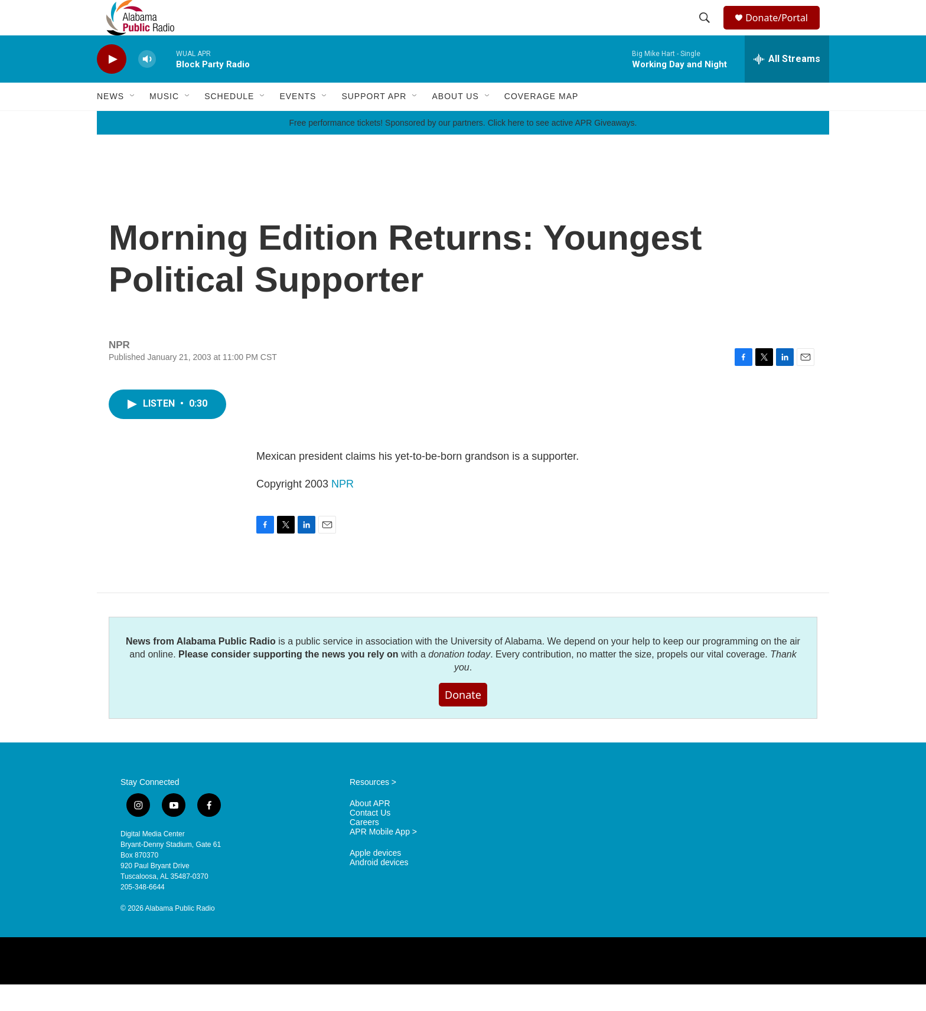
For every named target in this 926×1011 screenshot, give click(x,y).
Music (164, 122)
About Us (455, 122)
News (110, 122)
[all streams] (787, 85)
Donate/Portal (782, 31)
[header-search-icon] (706, 31)
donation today (459, 681)
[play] (111, 86)
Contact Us (370, 839)
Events (297, 122)
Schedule (229, 122)
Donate (463, 721)
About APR (370, 830)
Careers (364, 849)
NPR (342, 510)
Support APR (373, 122)
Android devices (379, 889)
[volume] (147, 86)
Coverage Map (541, 122)
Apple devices (375, 879)
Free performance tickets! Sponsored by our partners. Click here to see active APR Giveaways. (463, 149)
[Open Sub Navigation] (133, 122)
